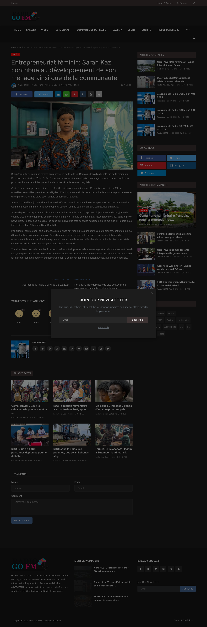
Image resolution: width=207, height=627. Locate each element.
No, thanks (103, 327)
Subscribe (137, 319)
